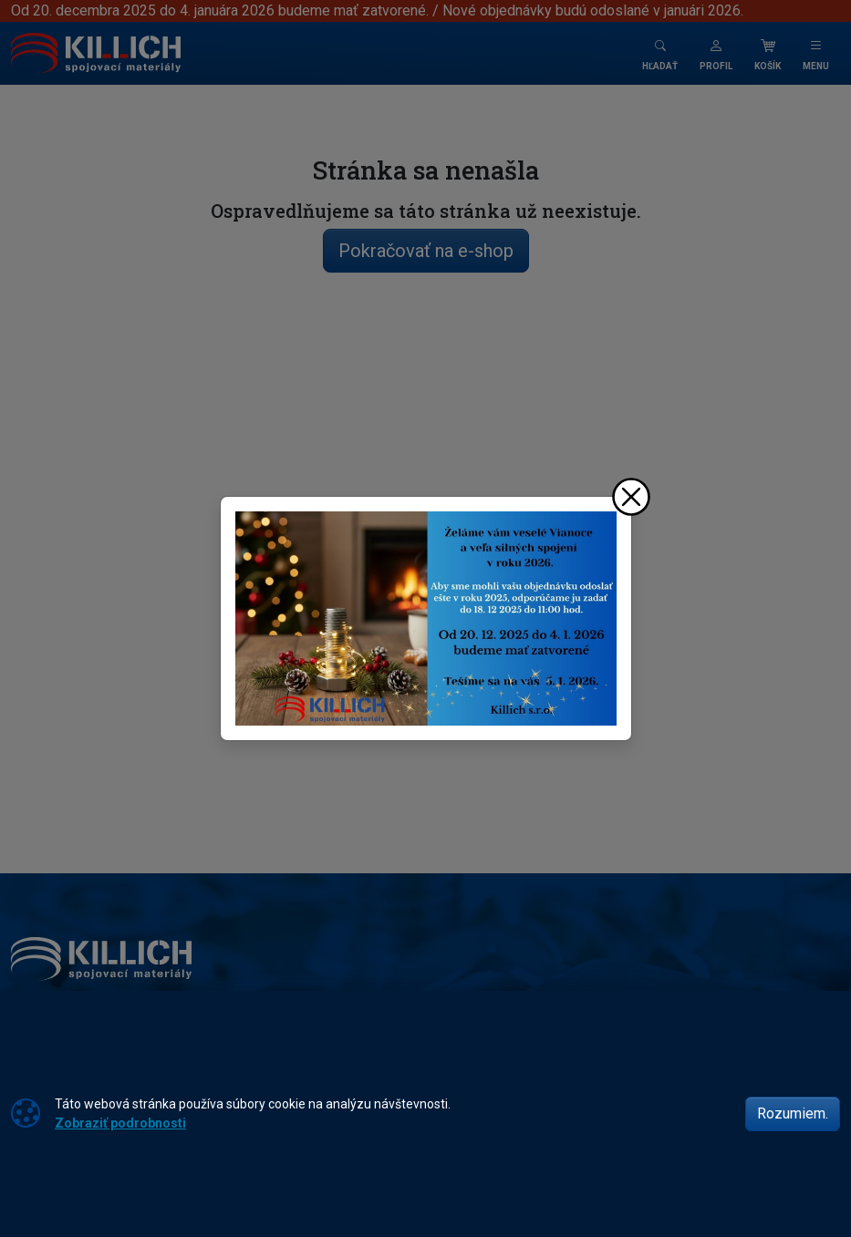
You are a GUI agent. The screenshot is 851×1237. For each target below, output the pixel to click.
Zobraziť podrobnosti (120, 1123)
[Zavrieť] (631, 497)
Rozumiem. (792, 1113)
